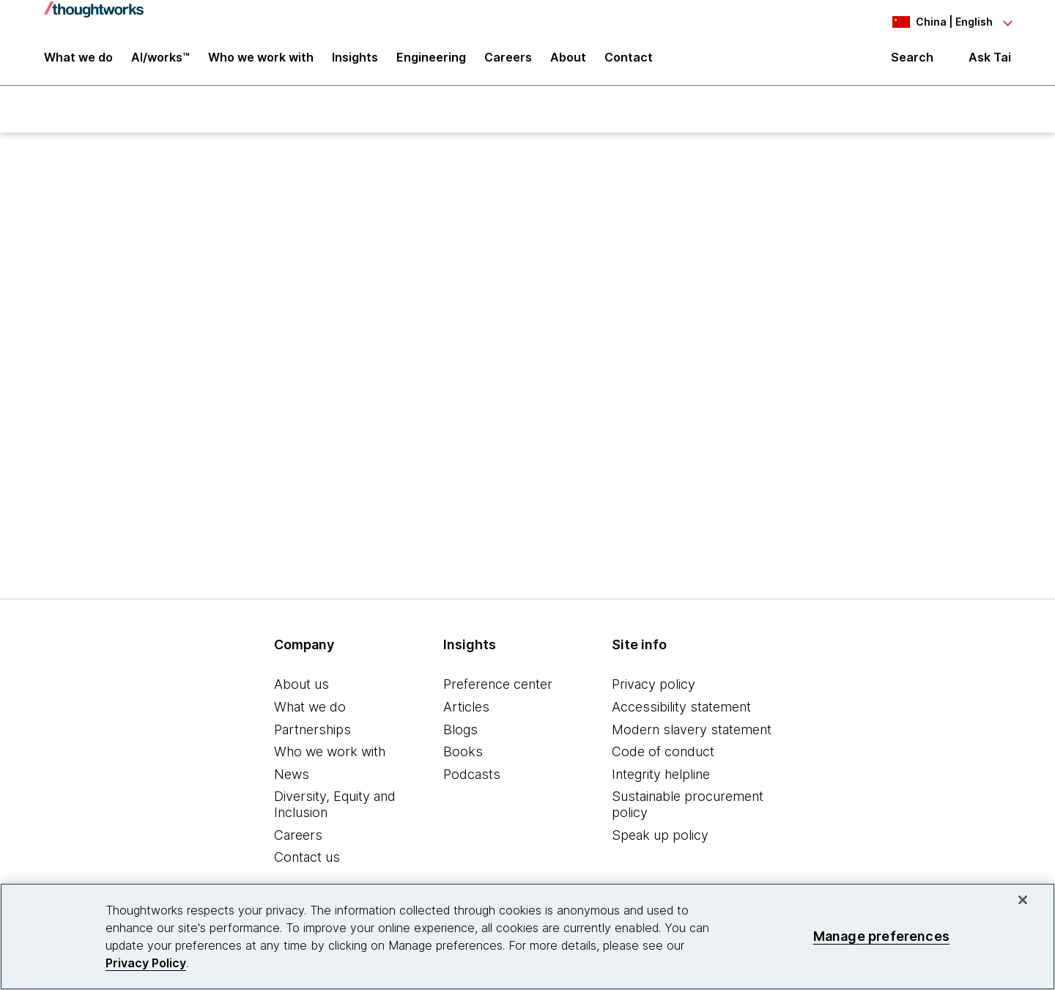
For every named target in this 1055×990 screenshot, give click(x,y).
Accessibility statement (681, 709)
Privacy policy (653, 686)
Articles (466, 709)
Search (912, 60)
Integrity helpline (661, 775)
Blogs (460, 731)
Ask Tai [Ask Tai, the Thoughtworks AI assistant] (990, 60)
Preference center (497, 686)
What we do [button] (78, 60)
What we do (310, 709)
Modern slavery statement (691, 731)
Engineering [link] (431, 60)
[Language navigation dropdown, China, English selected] (930, 22)
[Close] (1023, 900)
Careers (298, 836)
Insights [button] (355, 60)
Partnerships (312, 731)
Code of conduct (663, 753)
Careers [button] (508, 60)
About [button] (568, 60)
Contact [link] (628, 60)
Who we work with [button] (261, 60)
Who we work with (329, 753)
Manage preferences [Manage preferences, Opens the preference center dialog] (881, 936)
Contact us (307, 859)
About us (301, 686)
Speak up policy (660, 836)
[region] (527, 936)
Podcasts (471, 775)
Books (463, 753)
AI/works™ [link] (160, 60)
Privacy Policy (146, 963)
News (291, 775)
